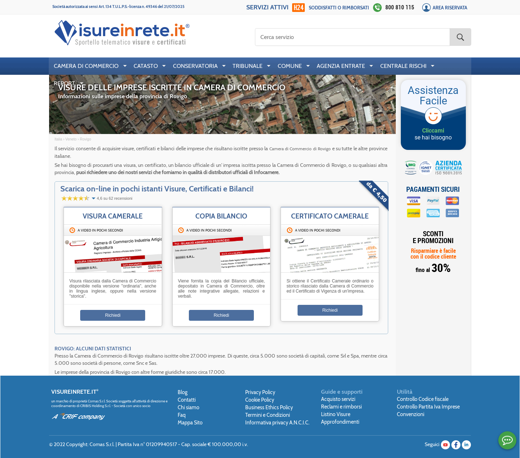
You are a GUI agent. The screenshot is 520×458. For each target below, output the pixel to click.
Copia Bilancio (221, 216)
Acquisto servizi (338, 399)
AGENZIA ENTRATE (341, 65)
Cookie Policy (259, 400)
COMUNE (290, 65)
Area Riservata (450, 7)
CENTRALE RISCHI (403, 65)
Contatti (187, 400)
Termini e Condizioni (267, 415)
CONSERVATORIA (195, 65)
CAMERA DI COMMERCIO (86, 65)
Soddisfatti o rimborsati (339, 7)
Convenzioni (410, 414)
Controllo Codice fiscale (422, 399)
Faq (182, 415)
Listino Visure (335, 414)
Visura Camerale (113, 216)
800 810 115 (399, 7)
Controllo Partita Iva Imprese (428, 406)
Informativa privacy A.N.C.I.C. (277, 422)
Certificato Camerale (330, 216)
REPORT (64, 83)
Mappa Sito (190, 422)
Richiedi (113, 315)
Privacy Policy (260, 392)
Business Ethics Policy (269, 407)
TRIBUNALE (248, 65)
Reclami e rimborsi (341, 406)
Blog (182, 392)
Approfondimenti (340, 422)
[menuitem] (89, 66)
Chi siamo (188, 407)
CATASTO (146, 65)
